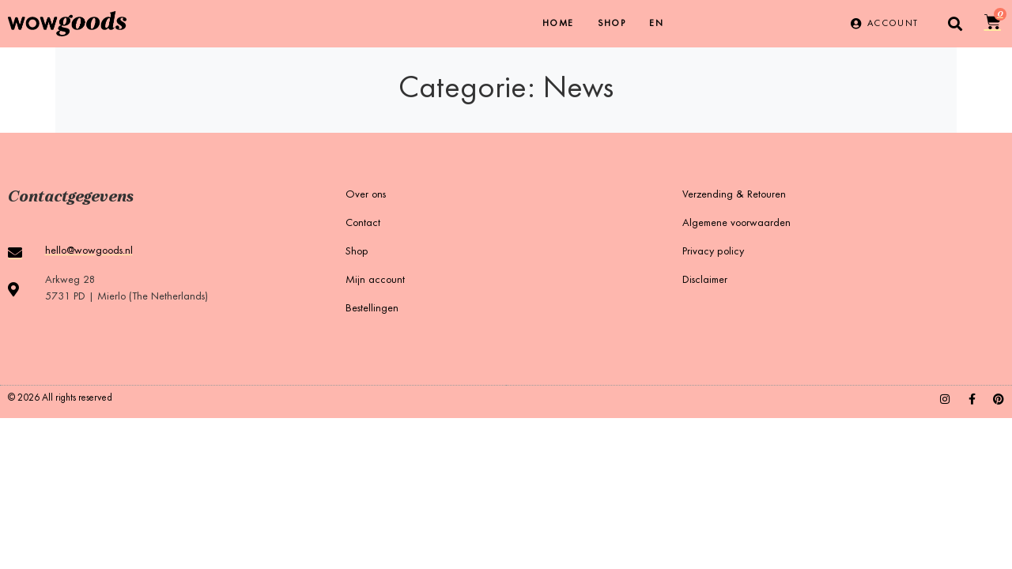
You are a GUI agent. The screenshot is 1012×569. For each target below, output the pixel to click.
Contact (363, 223)
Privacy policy (713, 252)
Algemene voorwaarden (736, 223)
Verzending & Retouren (734, 195)
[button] (955, 24)
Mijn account (375, 280)
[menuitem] (656, 24)
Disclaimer (704, 280)
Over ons (366, 195)
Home (558, 23)
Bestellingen (372, 309)
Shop (612, 23)
